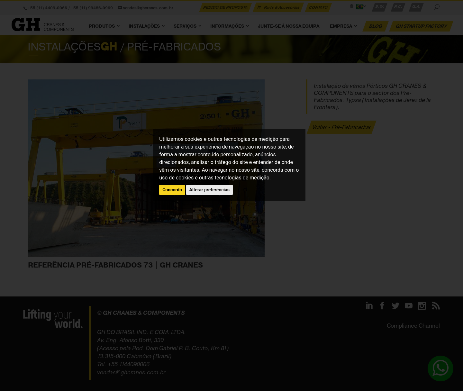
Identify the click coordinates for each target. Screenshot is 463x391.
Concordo (172, 189)
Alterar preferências (209, 189)
